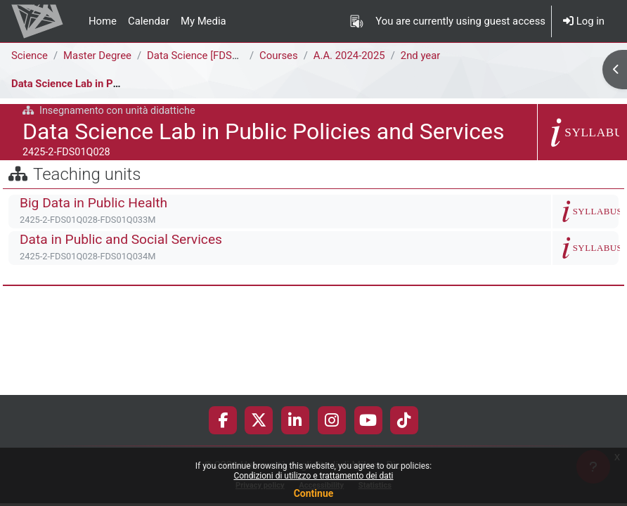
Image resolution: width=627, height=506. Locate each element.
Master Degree (97, 55)
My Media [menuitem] (203, 21)
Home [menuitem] (103, 21)
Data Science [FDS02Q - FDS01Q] (223, 55)
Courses (278, 55)
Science (29, 55)
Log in (584, 21)
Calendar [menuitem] (148, 21)
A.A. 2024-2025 (349, 55)
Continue (314, 493)
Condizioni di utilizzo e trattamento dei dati (313, 476)
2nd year (421, 55)
